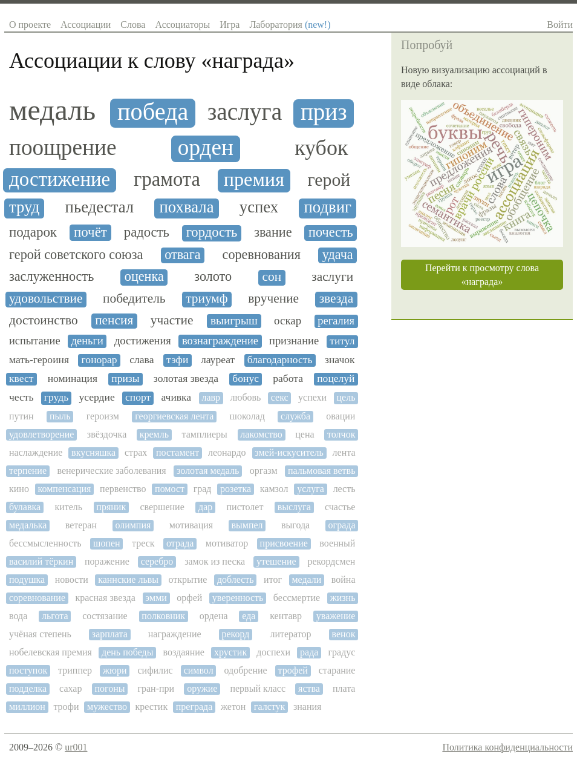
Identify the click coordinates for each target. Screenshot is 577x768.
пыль (60, 416)
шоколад (247, 416)
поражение (107, 561)
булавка (25, 507)
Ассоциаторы (182, 24)
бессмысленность (45, 543)
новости (71, 579)
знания (307, 706)
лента (344, 452)
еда (248, 616)
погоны (109, 688)
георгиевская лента (174, 416)
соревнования (262, 255)
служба (295, 416)
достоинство (43, 320)
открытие (187, 579)
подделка (28, 688)
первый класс (257, 688)
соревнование (37, 597)
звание (273, 232)
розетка (235, 489)
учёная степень (40, 634)
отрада (180, 543)
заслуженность (51, 276)
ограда (342, 525)
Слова (132, 24)
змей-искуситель (289, 452)
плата (344, 688)
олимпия (133, 525)
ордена (214, 616)
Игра (230, 24)
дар (205, 507)
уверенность (238, 597)
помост (169, 489)
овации (340, 416)
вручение (273, 299)
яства (309, 688)
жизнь (343, 597)
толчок (341, 434)
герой (329, 179)
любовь (245, 397)
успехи (312, 397)
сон (272, 277)
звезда (336, 299)
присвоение (284, 543)
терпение (28, 470)
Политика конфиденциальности (507, 747)
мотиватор (227, 543)
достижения (142, 341)
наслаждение (35, 452)
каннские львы (128, 579)
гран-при (155, 688)
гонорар (99, 360)
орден (205, 148)
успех (259, 207)
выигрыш (234, 320)
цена (304, 434)
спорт (138, 397)
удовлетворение (41, 434)
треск (143, 543)
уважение (336, 616)
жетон (233, 706)
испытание (34, 341)
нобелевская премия (50, 652)
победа (152, 112)
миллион (27, 706)
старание (337, 670)
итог (273, 579)
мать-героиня (39, 360)
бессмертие (296, 597)
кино (19, 489)
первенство (123, 489)
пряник (111, 507)
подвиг (327, 207)
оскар (287, 321)
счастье (340, 507)
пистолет (245, 507)
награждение (174, 634)
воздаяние (183, 652)
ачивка (176, 397)
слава (141, 360)
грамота (167, 179)
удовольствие (46, 299)
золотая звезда (186, 378)
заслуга (244, 112)
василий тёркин (41, 561)
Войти (560, 24)
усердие (96, 397)
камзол (274, 489)
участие (172, 320)
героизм (102, 416)
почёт (90, 232)
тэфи (177, 360)
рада (309, 652)
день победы (127, 652)
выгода (295, 525)
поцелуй (335, 378)
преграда (194, 706)
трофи (66, 706)
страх (136, 452)
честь (21, 397)
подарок (33, 232)
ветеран (81, 525)
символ (199, 670)
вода (18, 616)
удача (337, 255)
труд (24, 207)
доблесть (235, 579)
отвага (182, 255)
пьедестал (99, 207)
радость (146, 232)
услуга (310, 489)
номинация (72, 378)
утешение (276, 561)
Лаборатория (289, 24)
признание (294, 341)
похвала (186, 207)
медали (306, 579)
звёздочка (106, 434)
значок (340, 360)
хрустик (230, 652)
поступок (28, 670)
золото (213, 276)
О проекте (30, 24)
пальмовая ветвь (321, 470)
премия (254, 179)
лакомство (261, 434)
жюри (115, 670)
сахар (70, 688)
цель (346, 397)
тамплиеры (204, 434)
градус (342, 652)
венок (344, 634)
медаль (52, 110)
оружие (202, 688)
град (203, 489)
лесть (344, 489)
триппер (75, 670)
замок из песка (214, 561)
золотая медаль (208, 470)
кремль (154, 434)
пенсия (114, 320)
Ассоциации (85, 24)
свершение (162, 507)
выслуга (294, 507)
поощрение (62, 148)
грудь (56, 397)
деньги (87, 341)
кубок (321, 148)
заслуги (332, 277)
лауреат (218, 360)
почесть (330, 232)
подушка (27, 579)
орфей (189, 597)
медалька (28, 525)
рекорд (236, 634)
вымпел (247, 525)
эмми (156, 597)
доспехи (273, 652)
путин (21, 416)
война (343, 579)
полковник (163, 616)
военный (337, 543)
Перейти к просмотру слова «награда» (482, 275)
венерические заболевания (111, 470)
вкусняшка (93, 452)
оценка (144, 276)
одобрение (245, 670)
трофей (293, 670)
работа (288, 378)
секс (279, 397)
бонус (245, 378)
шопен (106, 543)
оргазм (264, 470)
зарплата (110, 634)
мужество (107, 706)
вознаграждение (220, 341)
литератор (290, 634)
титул (342, 341)
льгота (55, 616)
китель (68, 507)
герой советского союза (76, 255)
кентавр (286, 616)
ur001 (76, 747)
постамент (177, 452)
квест (21, 378)
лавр (210, 397)
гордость (212, 232)
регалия (336, 321)
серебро (157, 561)
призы (125, 378)
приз (324, 112)
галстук (269, 706)
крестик (151, 706)
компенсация (64, 489)
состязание (104, 616)
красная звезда (105, 597)
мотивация (191, 525)
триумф (207, 299)
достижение (59, 179)
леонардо (227, 452)
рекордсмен (332, 561)
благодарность (280, 360)
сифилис (154, 670)
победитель (134, 299)
